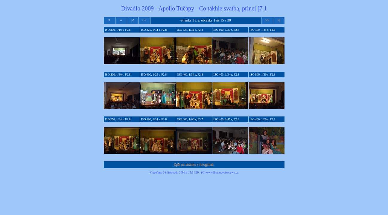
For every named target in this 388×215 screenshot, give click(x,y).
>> (267, 20)
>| (278, 20)
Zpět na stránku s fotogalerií (194, 164)
